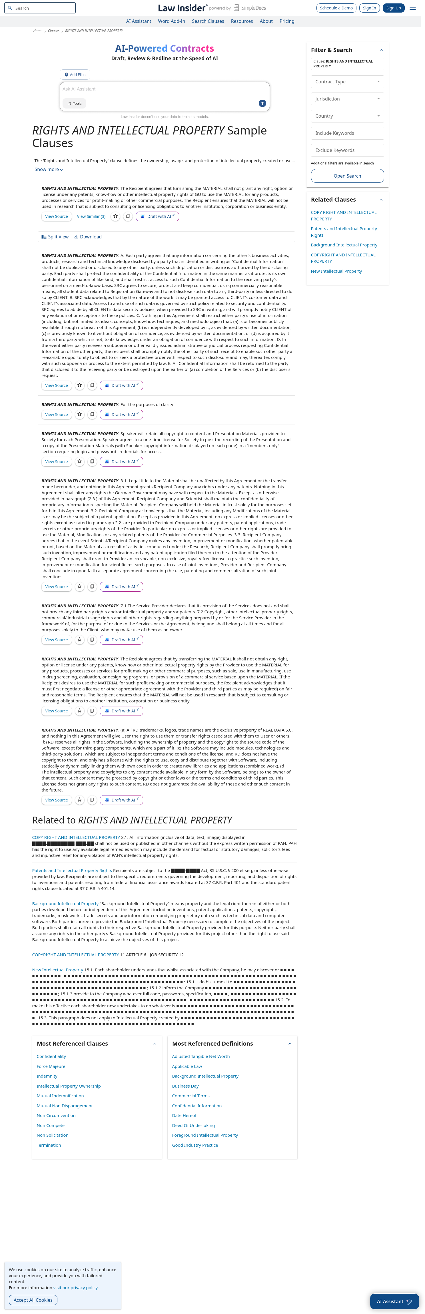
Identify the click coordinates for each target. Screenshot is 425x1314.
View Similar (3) (91, 216)
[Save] (115, 216)
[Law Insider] (211, 8)
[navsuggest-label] (40, 7)
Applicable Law (187, 1066)
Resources (242, 21)
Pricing (287, 21)
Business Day (185, 1086)
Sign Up (393, 8)
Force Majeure (51, 1066)
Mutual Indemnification (60, 1095)
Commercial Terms (191, 1095)
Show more (50, 169)
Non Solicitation (53, 1135)
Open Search (347, 176)
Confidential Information (197, 1105)
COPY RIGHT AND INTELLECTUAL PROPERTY (76, 837)
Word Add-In (171, 21)
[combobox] (40, 7)
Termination (49, 1145)
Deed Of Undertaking (193, 1125)
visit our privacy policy (75, 1287)
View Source (56, 216)
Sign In (369, 8)
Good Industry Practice (195, 1145)
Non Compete (51, 1125)
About (266, 21)
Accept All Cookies (33, 1300)
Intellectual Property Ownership (69, 1086)
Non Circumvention (56, 1115)
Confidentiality (51, 1056)
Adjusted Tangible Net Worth (201, 1056)
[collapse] (378, 82)
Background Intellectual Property (65, 903)
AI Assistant (138, 21)
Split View (55, 237)
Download (88, 237)
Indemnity (47, 1076)
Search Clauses (208, 21)
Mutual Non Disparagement (65, 1105)
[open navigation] (413, 8)
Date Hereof (184, 1115)
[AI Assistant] (394, 1301)
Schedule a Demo (336, 8)
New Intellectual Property (57, 970)
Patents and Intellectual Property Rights (72, 870)
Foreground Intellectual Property (205, 1135)
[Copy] (128, 216)
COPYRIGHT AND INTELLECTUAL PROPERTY (75, 954)
